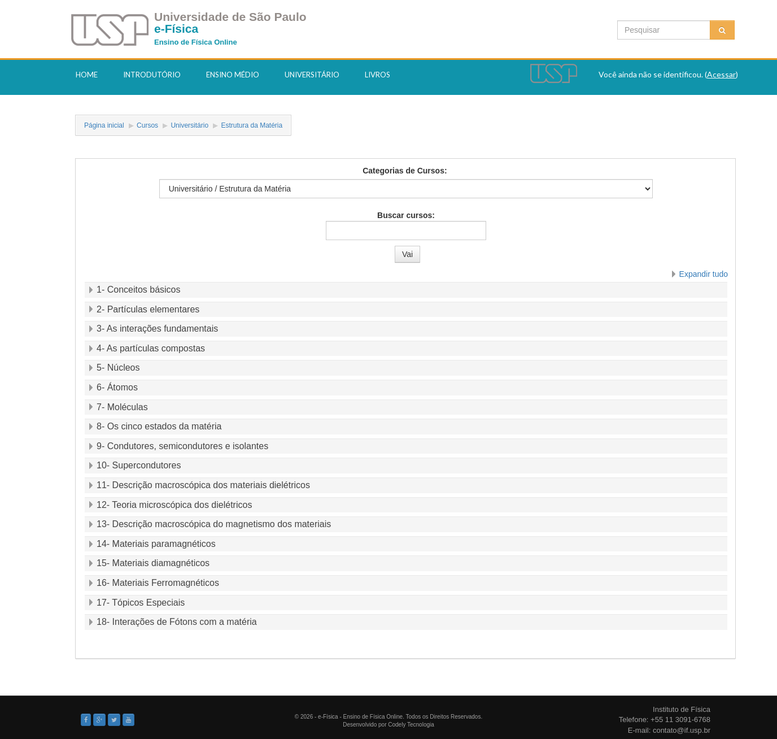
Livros (377, 74)
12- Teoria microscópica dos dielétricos (174, 505)
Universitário (312, 74)
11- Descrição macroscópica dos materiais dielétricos (203, 485)
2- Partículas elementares (148, 309)
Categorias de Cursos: (405, 170)
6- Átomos (117, 387)
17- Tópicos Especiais (141, 602)
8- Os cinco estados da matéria (159, 426)
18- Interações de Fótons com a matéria (177, 622)
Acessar (721, 74)
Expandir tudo (703, 274)
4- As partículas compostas (151, 348)
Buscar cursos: (406, 215)
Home (87, 74)
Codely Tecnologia (411, 724)
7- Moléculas (122, 407)
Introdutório (152, 74)
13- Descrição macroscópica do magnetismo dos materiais (214, 524)
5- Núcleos (118, 367)
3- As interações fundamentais (157, 328)
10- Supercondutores (139, 465)
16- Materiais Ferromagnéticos (158, 583)
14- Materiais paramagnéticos (156, 544)
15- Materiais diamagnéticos (153, 563)
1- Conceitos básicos (139, 289)
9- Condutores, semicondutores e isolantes (182, 446)
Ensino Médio (232, 74)
